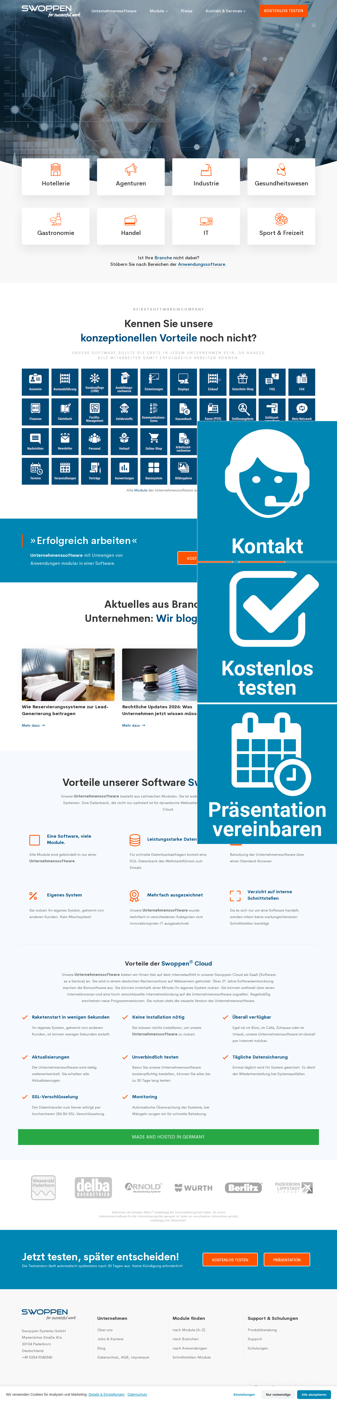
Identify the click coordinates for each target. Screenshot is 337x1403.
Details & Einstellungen (107, 1394)
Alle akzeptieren (314, 1394)
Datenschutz (137, 1394)
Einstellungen (244, 1394)
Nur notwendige (278, 1394)
